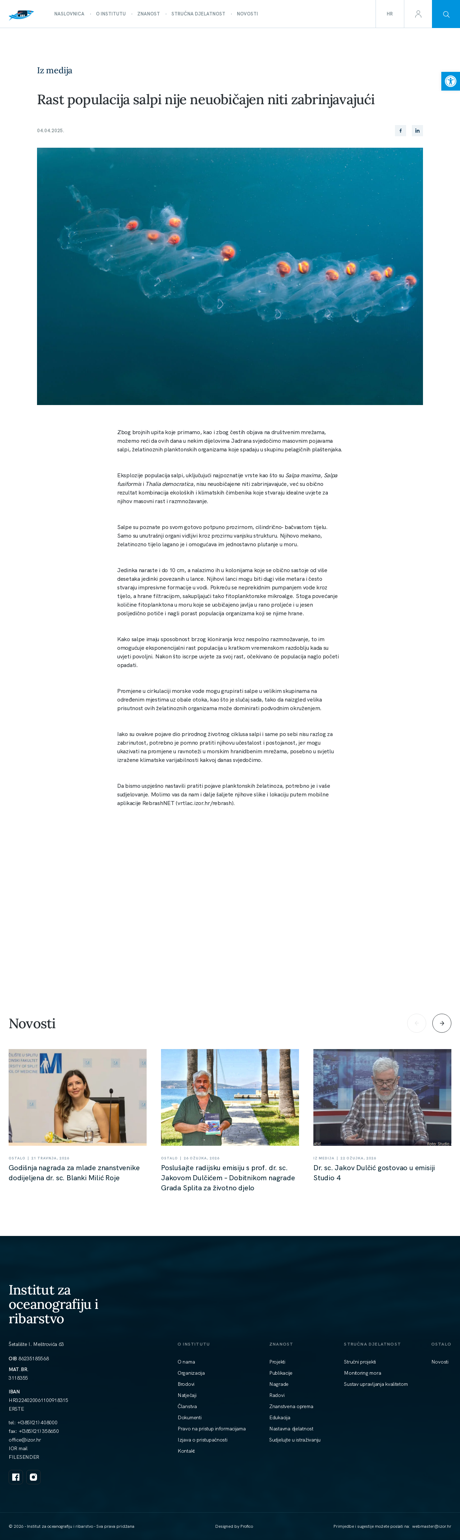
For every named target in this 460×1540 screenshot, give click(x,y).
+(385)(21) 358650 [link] (39, 1431)
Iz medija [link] (54, 70)
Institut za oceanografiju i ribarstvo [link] (53, 1303)
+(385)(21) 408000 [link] (37, 1422)
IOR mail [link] (18, 1448)
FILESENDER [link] (24, 1457)
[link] (450, 81)
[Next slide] (441, 1023)
